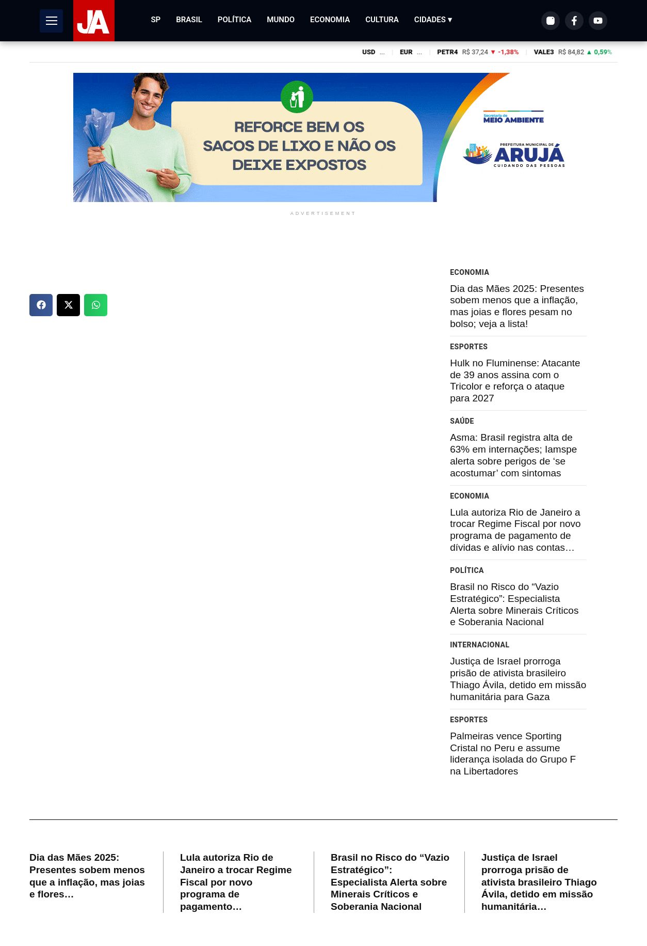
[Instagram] (550, 20)
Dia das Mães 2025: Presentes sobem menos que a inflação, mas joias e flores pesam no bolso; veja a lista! (517, 306)
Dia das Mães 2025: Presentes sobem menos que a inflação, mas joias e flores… (87, 876)
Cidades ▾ (433, 19)
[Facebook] (574, 20)
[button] (41, 305)
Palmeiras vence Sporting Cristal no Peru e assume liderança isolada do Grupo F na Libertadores (513, 754)
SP (155, 19)
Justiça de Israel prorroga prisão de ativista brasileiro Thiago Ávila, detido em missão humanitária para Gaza (518, 679)
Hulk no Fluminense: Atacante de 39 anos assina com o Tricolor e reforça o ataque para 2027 (515, 381)
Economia (330, 19)
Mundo (281, 19)
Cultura (382, 19)
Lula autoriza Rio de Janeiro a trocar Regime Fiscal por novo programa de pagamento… (236, 882)
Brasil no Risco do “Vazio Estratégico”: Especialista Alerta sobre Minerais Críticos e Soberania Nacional (514, 604)
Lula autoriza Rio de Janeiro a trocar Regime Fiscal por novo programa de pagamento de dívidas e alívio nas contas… (515, 530)
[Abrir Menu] (51, 21)
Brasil (189, 19)
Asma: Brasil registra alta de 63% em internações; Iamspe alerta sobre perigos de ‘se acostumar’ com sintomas (513, 455)
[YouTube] (598, 20)
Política (235, 19)
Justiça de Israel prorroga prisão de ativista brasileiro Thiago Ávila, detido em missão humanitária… (539, 882)
